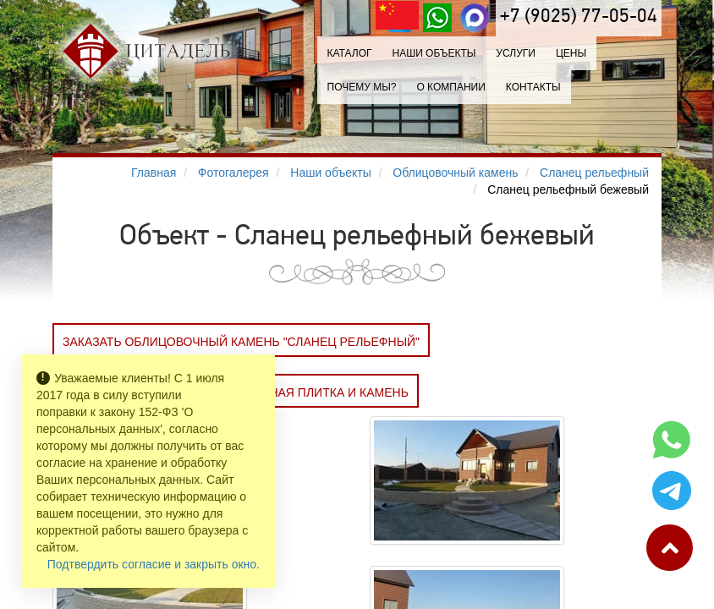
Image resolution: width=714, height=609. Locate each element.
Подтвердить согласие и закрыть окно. (153, 564)
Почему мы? (362, 87)
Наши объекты (433, 53)
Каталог (349, 53)
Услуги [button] (516, 53)
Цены (571, 53)
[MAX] (474, 17)
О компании (450, 87)
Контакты (533, 87)
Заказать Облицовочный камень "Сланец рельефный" (241, 341)
